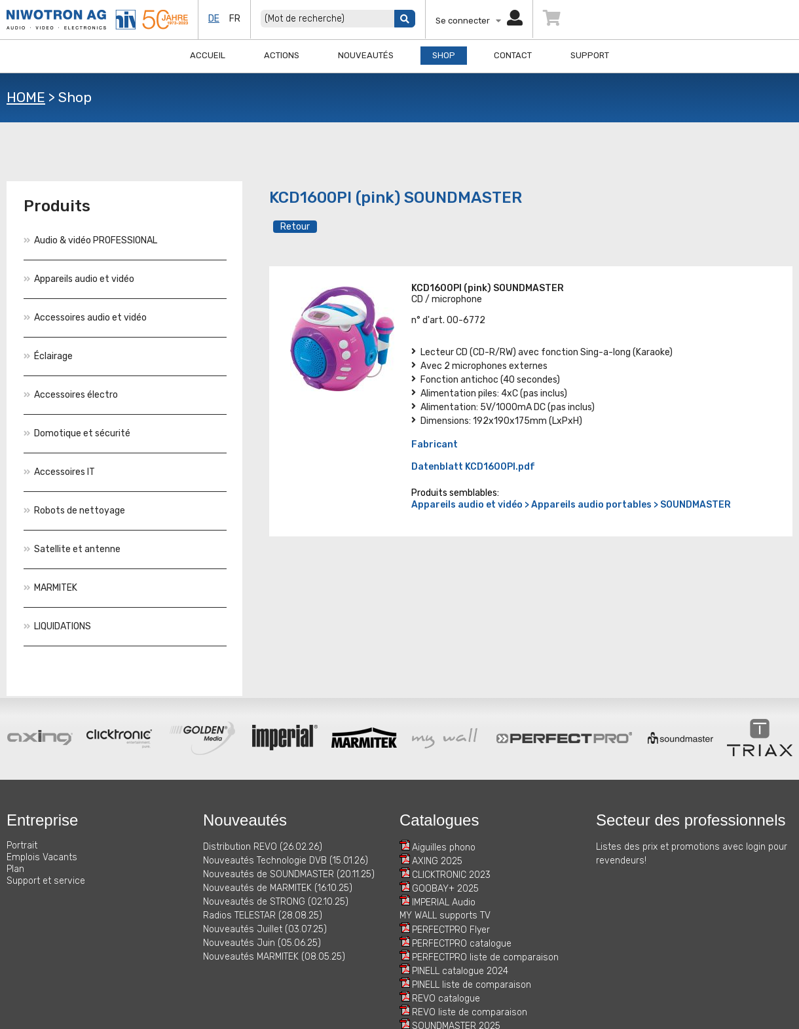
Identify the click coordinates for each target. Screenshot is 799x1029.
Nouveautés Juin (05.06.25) (262, 943)
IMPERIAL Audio (443, 902)
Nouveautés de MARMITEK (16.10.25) (277, 888)
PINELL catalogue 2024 (460, 971)
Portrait (22, 845)
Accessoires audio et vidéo (85, 317)
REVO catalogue (446, 998)
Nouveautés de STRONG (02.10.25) (275, 901)
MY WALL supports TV (445, 915)
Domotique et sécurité (77, 433)
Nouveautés (366, 55)
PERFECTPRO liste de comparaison (485, 957)
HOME (26, 97)
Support (589, 55)
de (213, 18)
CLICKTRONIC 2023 (451, 875)
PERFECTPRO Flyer (451, 929)
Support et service (46, 880)
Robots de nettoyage (74, 510)
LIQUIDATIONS (57, 626)
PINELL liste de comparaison (471, 984)
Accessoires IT (59, 472)
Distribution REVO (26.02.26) (262, 846)
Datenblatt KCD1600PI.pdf (473, 466)
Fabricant (434, 444)
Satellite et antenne (72, 549)
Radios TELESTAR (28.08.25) (262, 915)
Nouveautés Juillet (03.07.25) (265, 929)
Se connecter (479, 21)
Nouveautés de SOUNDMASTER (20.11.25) (289, 874)
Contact (513, 55)
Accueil (207, 55)
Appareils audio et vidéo (79, 279)
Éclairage (48, 356)
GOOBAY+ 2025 (445, 888)
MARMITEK (50, 587)
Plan (15, 869)
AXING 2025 (437, 861)
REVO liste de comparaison (469, 1012)
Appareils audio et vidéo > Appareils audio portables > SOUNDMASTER (571, 504)
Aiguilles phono (443, 847)
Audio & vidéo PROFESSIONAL (90, 240)
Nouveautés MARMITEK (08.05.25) (274, 956)
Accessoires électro (71, 394)
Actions (281, 55)
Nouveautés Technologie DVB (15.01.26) (285, 860)
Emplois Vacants (42, 857)
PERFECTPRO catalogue (461, 943)
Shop (443, 55)
